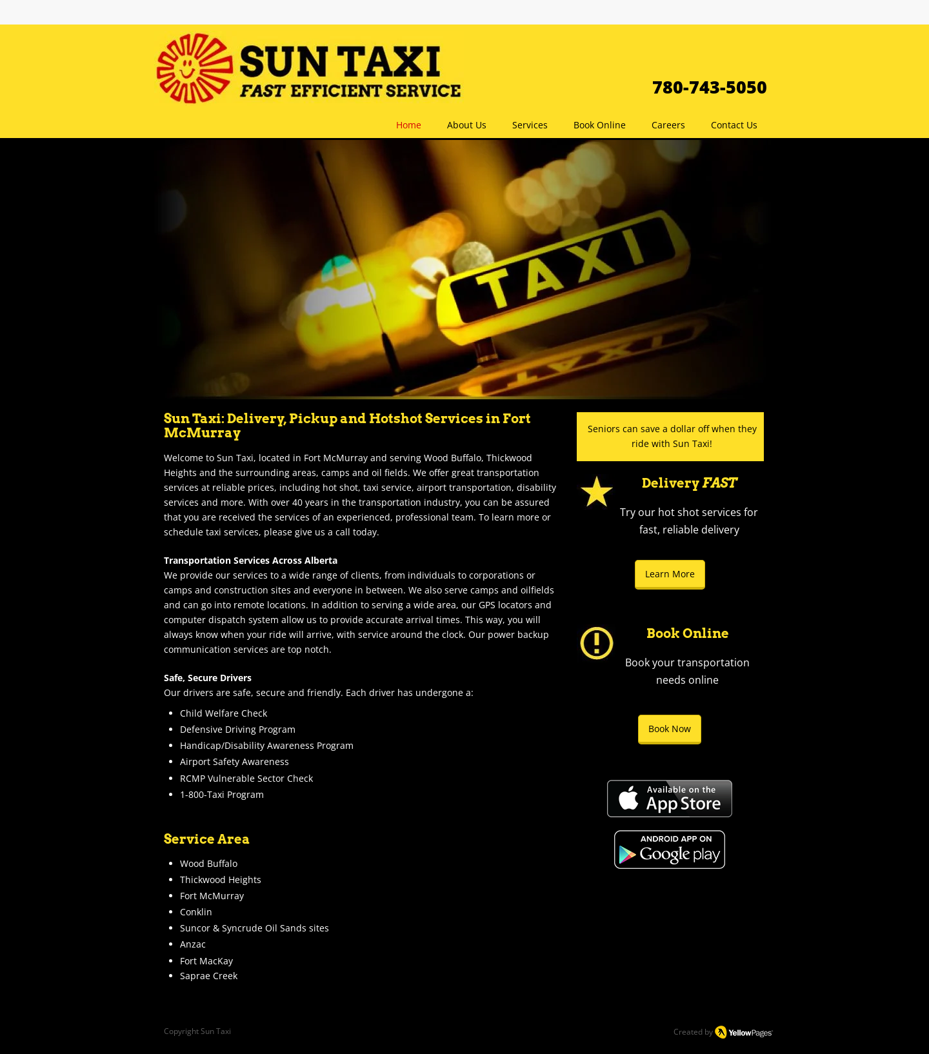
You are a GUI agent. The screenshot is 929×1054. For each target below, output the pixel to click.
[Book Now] (669, 729)
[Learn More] (670, 575)
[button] (530, 124)
